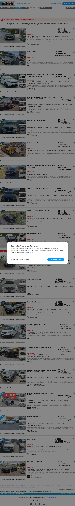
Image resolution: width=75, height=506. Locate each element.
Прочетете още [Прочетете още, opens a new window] (29, 252)
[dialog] (37, 253)
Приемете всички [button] (55, 259)
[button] (37, 255)
